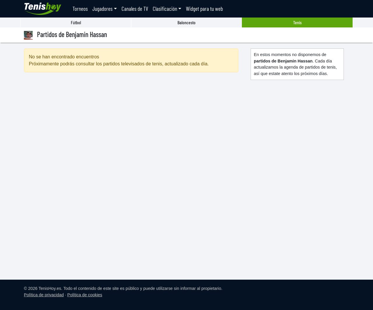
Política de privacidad (44, 294)
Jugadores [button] (102, 8)
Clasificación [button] (165, 8)
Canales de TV (135, 8)
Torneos (80, 8)
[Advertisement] (131, 127)
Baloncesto (186, 22)
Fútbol (76, 22)
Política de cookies (84, 294)
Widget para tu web (204, 8)
